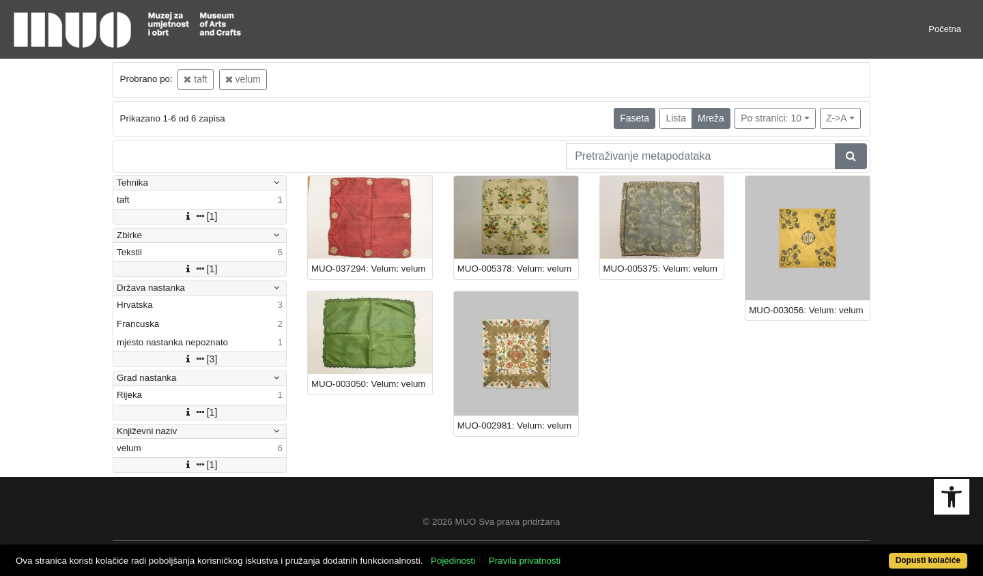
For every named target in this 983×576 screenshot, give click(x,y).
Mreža (711, 118)
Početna (944, 29)
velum (243, 79)
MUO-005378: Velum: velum (514, 268)
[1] (200, 216)
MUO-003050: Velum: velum (368, 384)
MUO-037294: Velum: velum (368, 268)
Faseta (634, 118)
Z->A (836, 118)
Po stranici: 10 (771, 118)
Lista (676, 118)
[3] (200, 359)
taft (195, 79)
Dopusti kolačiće (928, 560)
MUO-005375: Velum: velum (660, 268)
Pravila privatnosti (524, 561)
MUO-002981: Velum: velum (514, 425)
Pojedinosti (453, 561)
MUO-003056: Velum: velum (806, 310)
